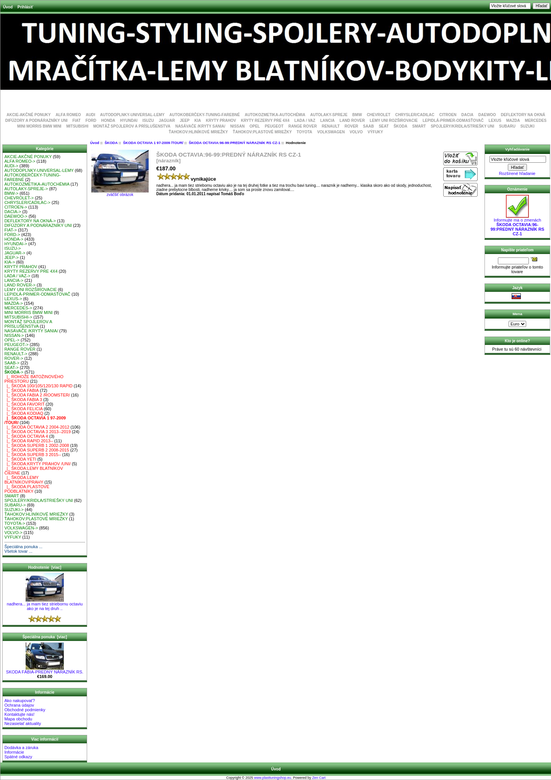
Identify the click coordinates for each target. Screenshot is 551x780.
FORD (91, 120)
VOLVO (356, 132)
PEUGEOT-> (16, 344)
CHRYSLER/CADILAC (414, 115)
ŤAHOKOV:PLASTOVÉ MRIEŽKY (262, 132)
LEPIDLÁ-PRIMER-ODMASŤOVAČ (453, 120)
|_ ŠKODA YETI (20, 459)
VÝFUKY (375, 132)
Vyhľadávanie (517, 149)
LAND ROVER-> (20, 285)
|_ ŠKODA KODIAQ (23, 413)
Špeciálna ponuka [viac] (45, 637)
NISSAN (237, 126)
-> (13, 372)
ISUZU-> (12, 248)
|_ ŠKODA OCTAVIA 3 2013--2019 (37, 431)
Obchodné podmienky (24, 709)
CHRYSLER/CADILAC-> (27, 202)
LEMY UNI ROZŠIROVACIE (393, 120)
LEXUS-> (13, 298)
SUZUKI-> (13, 509)
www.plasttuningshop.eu (272, 778)
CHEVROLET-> (19, 198)
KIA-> (9, 262)
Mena (517, 314)
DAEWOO (487, 115)
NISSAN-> (14, 335)
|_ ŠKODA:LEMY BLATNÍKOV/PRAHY (23, 479)
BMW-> (11, 193)
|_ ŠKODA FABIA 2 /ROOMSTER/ (37, 395)
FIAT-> (10, 230)
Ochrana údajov (19, 705)
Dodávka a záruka (21, 747)
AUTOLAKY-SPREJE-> (26, 188)
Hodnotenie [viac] (45, 567)
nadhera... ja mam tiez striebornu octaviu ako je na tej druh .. (45, 604)
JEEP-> (11, 257)
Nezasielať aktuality (22, 723)
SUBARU (507, 126)
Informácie (14, 752)
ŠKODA (111, 143)
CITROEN (448, 115)
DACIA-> (12, 211)
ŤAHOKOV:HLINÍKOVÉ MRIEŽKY (198, 132)
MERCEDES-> (18, 308)
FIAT (76, 120)
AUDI (90, 115)
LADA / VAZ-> (17, 275)
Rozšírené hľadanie (517, 173)
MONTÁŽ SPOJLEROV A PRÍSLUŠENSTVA (131, 126)
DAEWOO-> (15, 216)
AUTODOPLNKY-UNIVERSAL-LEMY (132, 115)
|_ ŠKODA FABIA (21, 390)
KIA (197, 120)
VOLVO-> (13, 532)
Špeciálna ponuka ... (23, 546)
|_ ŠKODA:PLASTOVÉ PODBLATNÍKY (26, 489)
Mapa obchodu (18, 719)
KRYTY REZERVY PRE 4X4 (265, 120)
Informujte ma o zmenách (518, 225)
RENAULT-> (15, 353)
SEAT (384, 126)
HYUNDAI (129, 120)
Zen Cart (319, 778)
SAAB (368, 126)
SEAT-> (11, 367)
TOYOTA (304, 132)
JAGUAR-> (14, 253)
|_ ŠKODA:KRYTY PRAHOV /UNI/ (37, 463)
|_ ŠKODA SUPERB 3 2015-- (32, 454)
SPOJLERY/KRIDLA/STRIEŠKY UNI (462, 126)
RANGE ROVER (302, 126)
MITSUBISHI (77, 126)
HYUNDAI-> (15, 243)
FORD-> (12, 234)
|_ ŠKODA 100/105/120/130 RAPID (38, 386)
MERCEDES (536, 120)
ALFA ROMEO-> (19, 161)
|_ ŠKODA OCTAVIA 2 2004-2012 (36, 427)
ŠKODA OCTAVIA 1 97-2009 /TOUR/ (153, 143)
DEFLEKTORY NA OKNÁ (523, 115)
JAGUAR (167, 120)
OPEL (255, 126)
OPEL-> (11, 340)
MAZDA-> (13, 303)
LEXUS (495, 120)
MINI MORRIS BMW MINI (39, 126)
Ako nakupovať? (19, 700)
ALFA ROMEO (68, 115)
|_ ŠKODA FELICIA (23, 408)
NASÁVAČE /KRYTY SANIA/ (200, 126)
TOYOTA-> (14, 523)
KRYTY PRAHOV (221, 120)
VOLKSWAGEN (331, 132)
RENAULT (331, 126)
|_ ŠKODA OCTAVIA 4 (26, 436)
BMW (357, 115)
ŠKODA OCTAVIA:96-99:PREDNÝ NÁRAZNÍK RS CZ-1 (234, 143)
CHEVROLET (379, 115)
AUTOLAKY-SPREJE (329, 115)
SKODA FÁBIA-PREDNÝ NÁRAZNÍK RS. (44, 670)
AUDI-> (11, 165)
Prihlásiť (25, 7)
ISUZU (148, 120)
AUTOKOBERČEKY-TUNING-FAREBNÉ (204, 115)
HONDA (108, 120)
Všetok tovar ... (18, 551)
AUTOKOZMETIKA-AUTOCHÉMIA (275, 115)
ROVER (351, 126)
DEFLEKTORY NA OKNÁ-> (30, 220)
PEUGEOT (274, 126)
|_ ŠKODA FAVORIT (24, 404)
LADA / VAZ (304, 120)
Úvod (8, 7)
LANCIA (327, 120)
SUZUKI (527, 126)
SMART (419, 126)
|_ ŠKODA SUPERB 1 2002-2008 (36, 445)
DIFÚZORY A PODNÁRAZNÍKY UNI (36, 120)
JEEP (185, 120)
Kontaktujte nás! (19, 714)
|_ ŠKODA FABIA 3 (23, 399)
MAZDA (513, 120)
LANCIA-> (13, 280)
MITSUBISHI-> (18, 317)
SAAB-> (11, 363)
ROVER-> (13, 358)
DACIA (467, 115)
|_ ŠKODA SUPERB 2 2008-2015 (36, 450)
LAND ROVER (352, 120)
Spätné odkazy (18, 756)
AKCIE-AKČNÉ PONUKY (28, 115)
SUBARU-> (15, 505)
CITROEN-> (15, 207)
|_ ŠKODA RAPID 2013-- (28, 441)
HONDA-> (13, 239)
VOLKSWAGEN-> (21, 528)
